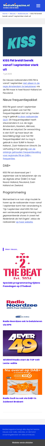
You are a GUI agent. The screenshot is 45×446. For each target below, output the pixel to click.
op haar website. (24, 222)
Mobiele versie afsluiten (22, 442)
